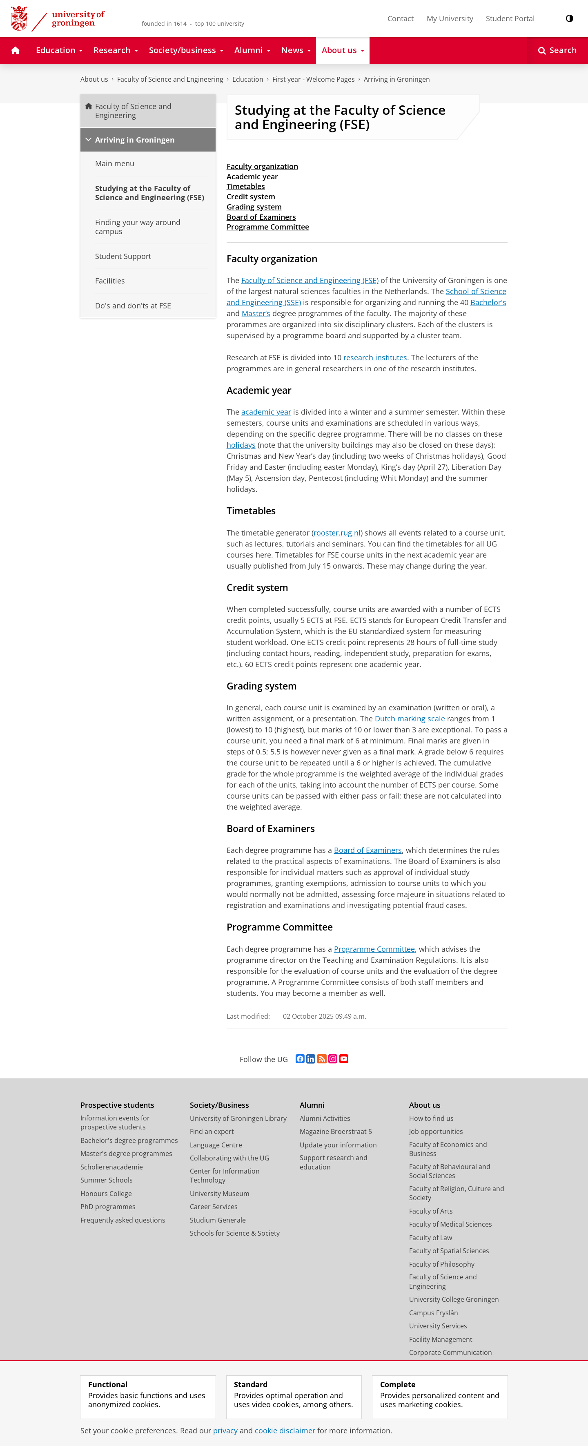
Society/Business (219, 1105)
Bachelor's (488, 302)
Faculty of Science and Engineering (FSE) (310, 280)
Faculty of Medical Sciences (450, 1224)
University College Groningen (454, 1299)
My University (450, 18)
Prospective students (117, 1105)
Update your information (338, 1144)
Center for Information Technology (225, 1176)
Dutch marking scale (410, 718)
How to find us (431, 1118)
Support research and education (334, 1162)
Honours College (106, 1193)
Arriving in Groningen (397, 79)
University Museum (219, 1193)
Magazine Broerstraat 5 (336, 1131)
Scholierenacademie (111, 1167)
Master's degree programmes (126, 1153)
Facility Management (440, 1339)
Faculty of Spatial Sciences (449, 1250)
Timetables (246, 186)
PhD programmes (108, 1206)
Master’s (256, 313)
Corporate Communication (450, 1352)
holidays (241, 445)
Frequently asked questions (122, 1220)
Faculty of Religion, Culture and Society (456, 1193)
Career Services (214, 1206)
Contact (401, 18)
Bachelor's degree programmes (129, 1140)
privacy (225, 1430)
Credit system (251, 196)
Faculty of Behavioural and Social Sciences (449, 1171)
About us (94, 79)
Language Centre (216, 1144)
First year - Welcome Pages (313, 79)
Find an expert (212, 1131)
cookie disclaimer (285, 1430)
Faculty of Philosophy (441, 1264)
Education (247, 79)
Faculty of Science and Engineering (170, 79)
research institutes (375, 357)
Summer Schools (106, 1180)
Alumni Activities (325, 1118)
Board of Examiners (261, 217)
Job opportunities (436, 1131)
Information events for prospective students (115, 1123)
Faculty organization (262, 166)
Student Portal (510, 18)
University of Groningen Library (238, 1118)
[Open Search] (557, 50)
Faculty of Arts (431, 1211)
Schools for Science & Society (235, 1233)
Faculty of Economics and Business (448, 1149)
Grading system (254, 207)
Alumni (312, 1105)
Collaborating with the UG (230, 1158)
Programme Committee (268, 227)
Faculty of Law (430, 1237)
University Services (438, 1325)
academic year (266, 412)
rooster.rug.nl (337, 533)
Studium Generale (218, 1220)
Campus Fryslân (433, 1312)
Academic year (252, 176)
